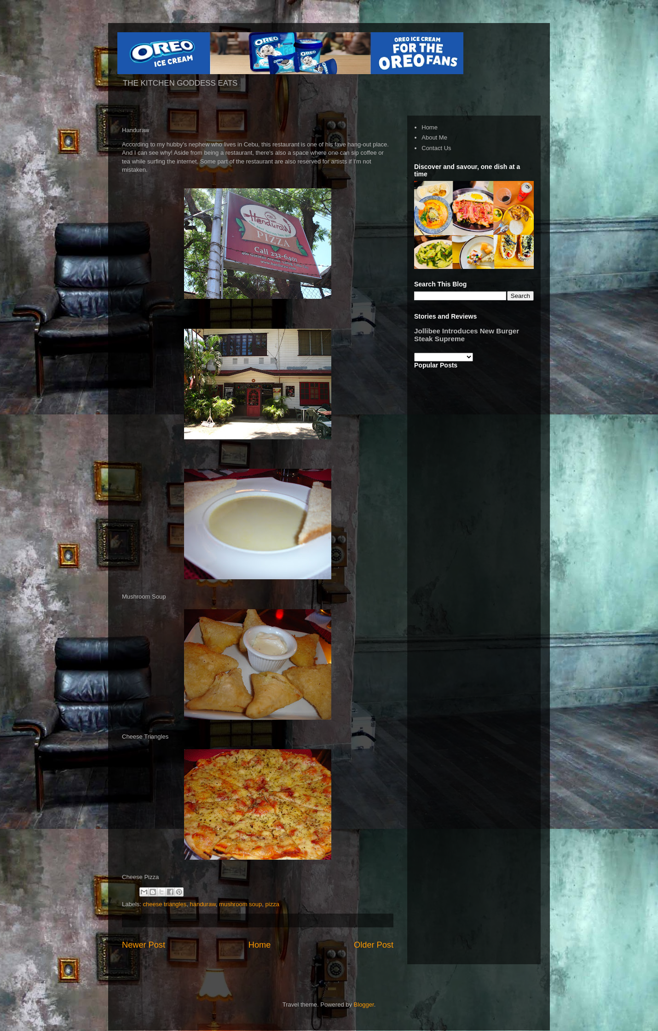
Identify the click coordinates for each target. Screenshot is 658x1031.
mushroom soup (240, 904)
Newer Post (143, 944)
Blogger (364, 1004)
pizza (272, 904)
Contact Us (436, 148)
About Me (434, 137)
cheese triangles (165, 904)
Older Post (373, 944)
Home (259, 944)
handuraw (202, 904)
